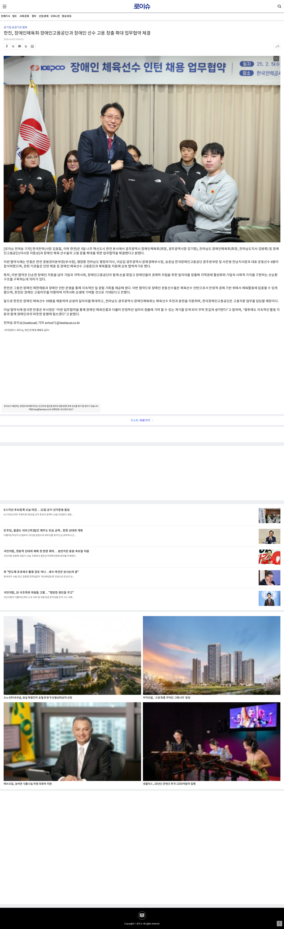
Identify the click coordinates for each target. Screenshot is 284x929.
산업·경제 (43, 16)
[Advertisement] (142, 371)
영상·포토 (66, 16)
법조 (14, 16)
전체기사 (5, 16)
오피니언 (55, 16)
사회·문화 (24, 16)
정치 (34, 16)
